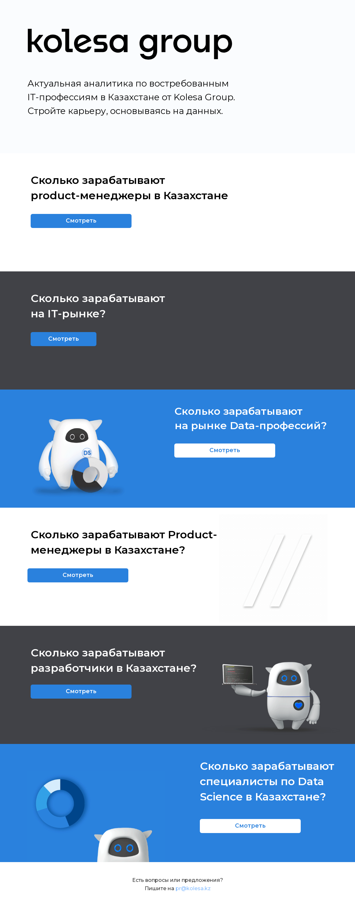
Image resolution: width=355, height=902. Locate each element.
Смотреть (81, 220)
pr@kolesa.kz (193, 888)
